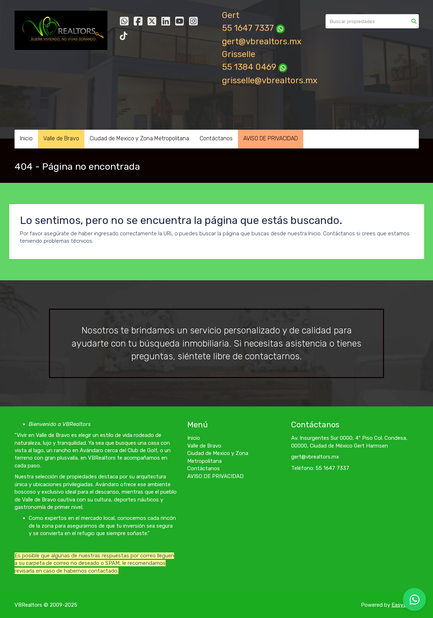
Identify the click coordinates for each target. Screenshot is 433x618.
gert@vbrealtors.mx (261, 41)
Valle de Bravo (61, 138)
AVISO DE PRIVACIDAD (270, 138)
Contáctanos (216, 138)
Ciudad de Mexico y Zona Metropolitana (139, 138)
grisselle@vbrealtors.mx (269, 80)
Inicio (26, 138)
